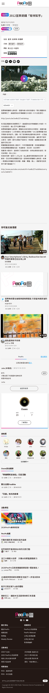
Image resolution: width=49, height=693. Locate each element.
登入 (30, 363)
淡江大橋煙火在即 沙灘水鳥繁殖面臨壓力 (19, 558)
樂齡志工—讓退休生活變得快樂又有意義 (18, 595)
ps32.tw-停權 (9, 343)
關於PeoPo (5, 629)
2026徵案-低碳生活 (31, 652)
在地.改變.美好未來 (31, 658)
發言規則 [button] (44, 357)
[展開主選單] (3, 4)
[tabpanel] (24, 372)
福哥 (5, 561)
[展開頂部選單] (46, 4)
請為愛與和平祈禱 (12, 340)
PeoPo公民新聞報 (30, 629)
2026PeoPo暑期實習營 (10, 527)
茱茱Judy (7, 598)
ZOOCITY (7, 589)
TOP (45, 681)
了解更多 (24, 423)
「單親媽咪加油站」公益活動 (13, 475)
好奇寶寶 (8, 262)
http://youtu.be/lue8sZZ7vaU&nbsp (14, 118)
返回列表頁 (24, 388)
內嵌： (5, 94)
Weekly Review (6, 639)
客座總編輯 (28, 642)
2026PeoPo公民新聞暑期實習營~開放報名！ (20, 567)
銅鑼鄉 (20, 39)
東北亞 (10, 48)
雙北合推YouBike (8, 484)
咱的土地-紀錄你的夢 (8, 658)
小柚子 (6, 551)
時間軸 (3, 636)
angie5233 (8, 303)
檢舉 (16, 29)
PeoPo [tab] (20, 357)
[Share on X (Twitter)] (10, 61)
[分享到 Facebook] (6, 61)
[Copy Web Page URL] (18, 61)
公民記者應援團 (29, 636)
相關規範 (4, 632)
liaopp (6, 446)
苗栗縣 (14, 39)
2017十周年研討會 (31, 655)
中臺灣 (16, 48)
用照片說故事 (6, 662)
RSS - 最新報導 (6, 671)
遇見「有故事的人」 (31, 662)
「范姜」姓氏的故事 (9, 494)
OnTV (5, 14)
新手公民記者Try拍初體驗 (12, 586)
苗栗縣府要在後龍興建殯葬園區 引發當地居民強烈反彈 (26, 299)
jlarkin (18, 446)
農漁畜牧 (12, 44)
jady (30, 446)
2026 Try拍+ (5, 652)
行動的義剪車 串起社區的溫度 (13, 539)
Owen (24, 409)
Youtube (27, 620)
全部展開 (24, 462)
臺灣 (9, 39)
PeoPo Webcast (9, 579)
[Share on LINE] (14, 61)
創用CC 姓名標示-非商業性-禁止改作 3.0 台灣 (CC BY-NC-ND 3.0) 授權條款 (13, 53)
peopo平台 (8, 570)
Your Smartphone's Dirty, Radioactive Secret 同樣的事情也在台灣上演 (25, 257)
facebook (21, 620)
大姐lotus (43, 446)
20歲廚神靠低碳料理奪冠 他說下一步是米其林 (20, 577)
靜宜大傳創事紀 (9, 542)
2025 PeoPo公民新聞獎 (9, 655)
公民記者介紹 (29, 639)
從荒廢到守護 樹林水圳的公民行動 (15, 549)
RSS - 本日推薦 (6, 674)
